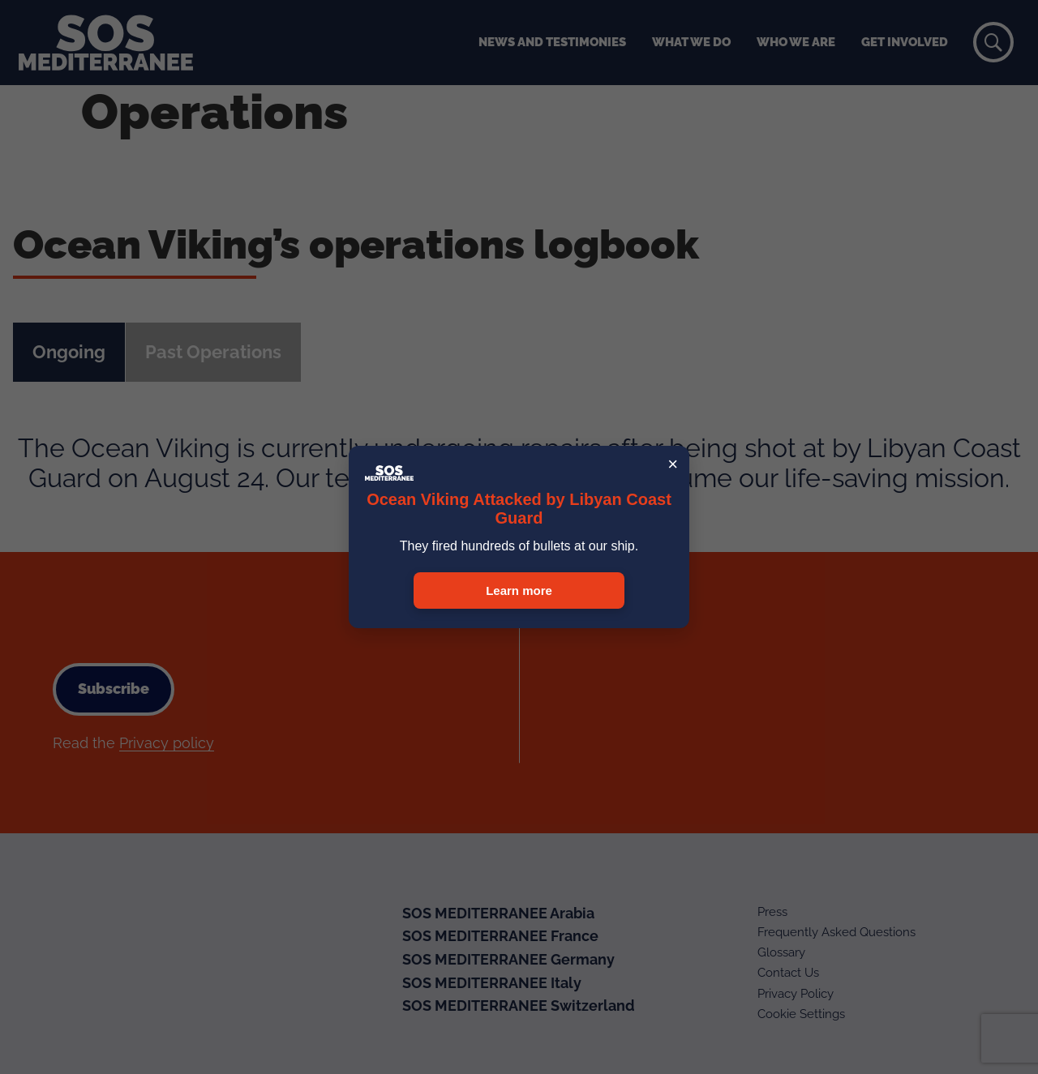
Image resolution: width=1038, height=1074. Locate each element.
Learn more (519, 590)
